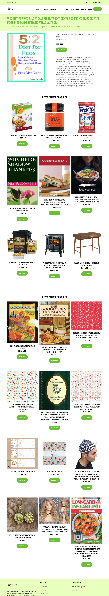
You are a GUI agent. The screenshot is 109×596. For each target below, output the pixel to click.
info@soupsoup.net (95, 2)
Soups (83, 9)
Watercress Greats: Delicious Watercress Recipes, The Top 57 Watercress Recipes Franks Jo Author (54, 202)
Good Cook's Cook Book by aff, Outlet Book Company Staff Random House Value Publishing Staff (55, 349)
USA (87, 2)
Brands (45, 587)
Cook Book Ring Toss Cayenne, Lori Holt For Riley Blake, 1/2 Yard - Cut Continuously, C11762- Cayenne (87, 335)
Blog (90, 9)
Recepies (53, 9)
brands (38, 9)
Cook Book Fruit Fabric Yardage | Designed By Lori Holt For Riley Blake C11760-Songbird (22, 406)
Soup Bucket (63, 9)
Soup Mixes (75, 9)
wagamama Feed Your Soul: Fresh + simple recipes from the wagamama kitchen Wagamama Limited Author (87, 199)
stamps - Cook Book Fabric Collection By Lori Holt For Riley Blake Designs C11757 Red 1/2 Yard (87, 406)
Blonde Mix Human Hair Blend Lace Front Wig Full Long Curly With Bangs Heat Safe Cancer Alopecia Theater (54, 529)
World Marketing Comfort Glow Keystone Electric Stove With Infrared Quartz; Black (54, 265)
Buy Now (61, 50)
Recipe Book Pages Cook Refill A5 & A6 (22, 472)
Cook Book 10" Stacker (54, 472)
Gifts (46, 9)
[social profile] (15, 2)
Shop (97, 9)
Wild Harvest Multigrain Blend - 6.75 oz (22, 135)
